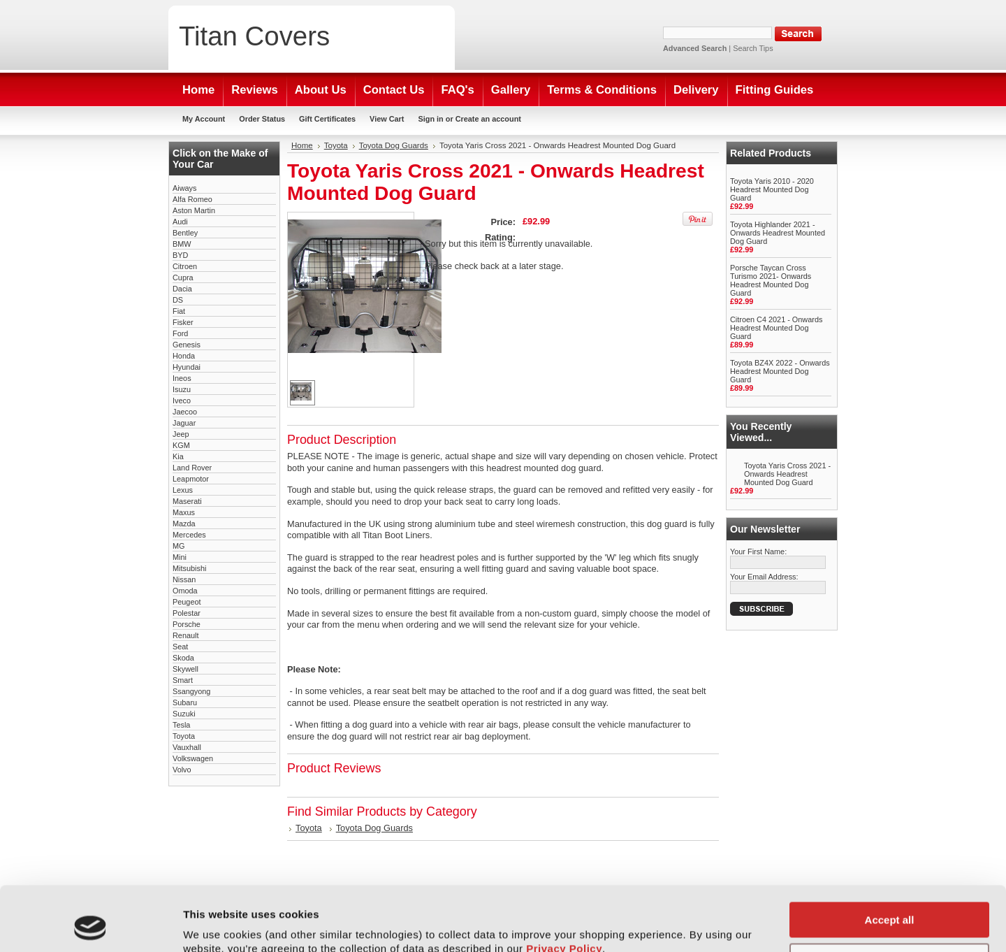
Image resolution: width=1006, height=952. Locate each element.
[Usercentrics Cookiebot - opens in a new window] (90, 924)
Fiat (179, 311)
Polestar (187, 613)
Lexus (183, 490)
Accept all (889, 859)
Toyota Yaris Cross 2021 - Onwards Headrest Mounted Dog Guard (787, 473)
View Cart (387, 119)
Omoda (185, 590)
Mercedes (189, 535)
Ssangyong (191, 691)
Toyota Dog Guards (393, 145)
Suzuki (184, 713)
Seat (180, 646)
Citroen (185, 266)
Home (302, 145)
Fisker (183, 322)
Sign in (430, 119)
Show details (215, 924)
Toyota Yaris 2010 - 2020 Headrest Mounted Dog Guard (772, 189)
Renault (185, 635)
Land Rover (192, 467)
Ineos (182, 378)
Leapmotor (191, 479)
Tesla (181, 725)
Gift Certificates (327, 119)
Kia (178, 456)
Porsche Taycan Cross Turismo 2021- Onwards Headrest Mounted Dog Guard (770, 280)
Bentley (185, 233)
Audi (180, 221)
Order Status (262, 119)
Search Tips (753, 48)
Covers (254, 36)
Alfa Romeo (192, 199)
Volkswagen (193, 758)
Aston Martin (194, 210)
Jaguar (184, 423)
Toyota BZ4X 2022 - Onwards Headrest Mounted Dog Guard (780, 371)
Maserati (187, 501)
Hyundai (187, 367)
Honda (184, 356)
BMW (182, 244)
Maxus (184, 512)
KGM (181, 445)
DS (178, 300)
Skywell (185, 669)
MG (179, 546)
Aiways (184, 188)
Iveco (182, 400)
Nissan (184, 579)
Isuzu (182, 389)
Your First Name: (758, 551)
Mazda (184, 523)
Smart (183, 680)
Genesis (187, 344)
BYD (180, 255)
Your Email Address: (764, 576)
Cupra (183, 277)
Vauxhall (187, 747)
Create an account (488, 119)
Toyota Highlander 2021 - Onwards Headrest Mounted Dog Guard (777, 232)
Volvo (182, 769)
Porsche (187, 624)
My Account (203, 119)
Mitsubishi (189, 568)
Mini (180, 557)
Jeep (181, 434)
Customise (889, 900)
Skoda (183, 658)
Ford (180, 333)
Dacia (182, 288)
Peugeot (187, 602)
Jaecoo (185, 412)
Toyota (184, 736)
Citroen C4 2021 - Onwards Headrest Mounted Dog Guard (776, 327)
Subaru (185, 702)
